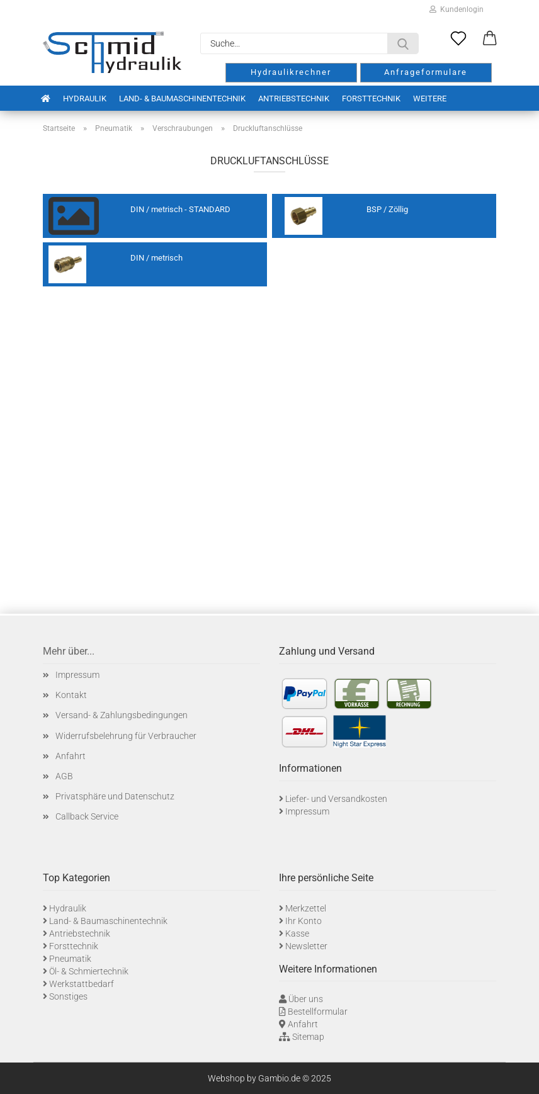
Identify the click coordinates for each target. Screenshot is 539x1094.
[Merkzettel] (458, 39)
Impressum (77, 675)
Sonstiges (68, 996)
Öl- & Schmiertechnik (88, 971)
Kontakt (71, 695)
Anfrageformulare (425, 72)
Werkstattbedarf (81, 984)
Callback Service (86, 816)
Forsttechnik (371, 98)
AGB (64, 776)
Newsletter (306, 946)
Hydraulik (84, 98)
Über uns (305, 999)
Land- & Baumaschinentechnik (182, 98)
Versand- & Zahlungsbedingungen (121, 715)
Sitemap (308, 1037)
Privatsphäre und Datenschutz (114, 796)
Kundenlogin (456, 9)
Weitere (429, 98)
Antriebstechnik (293, 98)
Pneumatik (70, 959)
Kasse (297, 933)
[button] (489, 39)
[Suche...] (403, 43)
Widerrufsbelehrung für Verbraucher (125, 736)
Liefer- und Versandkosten (336, 799)
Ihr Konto (303, 921)
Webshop (226, 1078)
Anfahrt (70, 756)
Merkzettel (305, 908)
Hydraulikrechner (291, 72)
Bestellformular (318, 1012)
